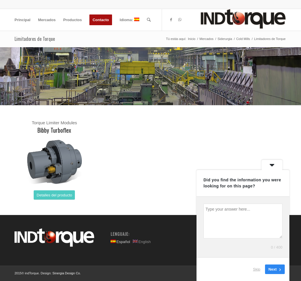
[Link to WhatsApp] (179, 19)
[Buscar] (148, 20)
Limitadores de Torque (35, 38)
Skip (256, 269)
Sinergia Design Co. (66, 273)
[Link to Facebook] (171, 19)
